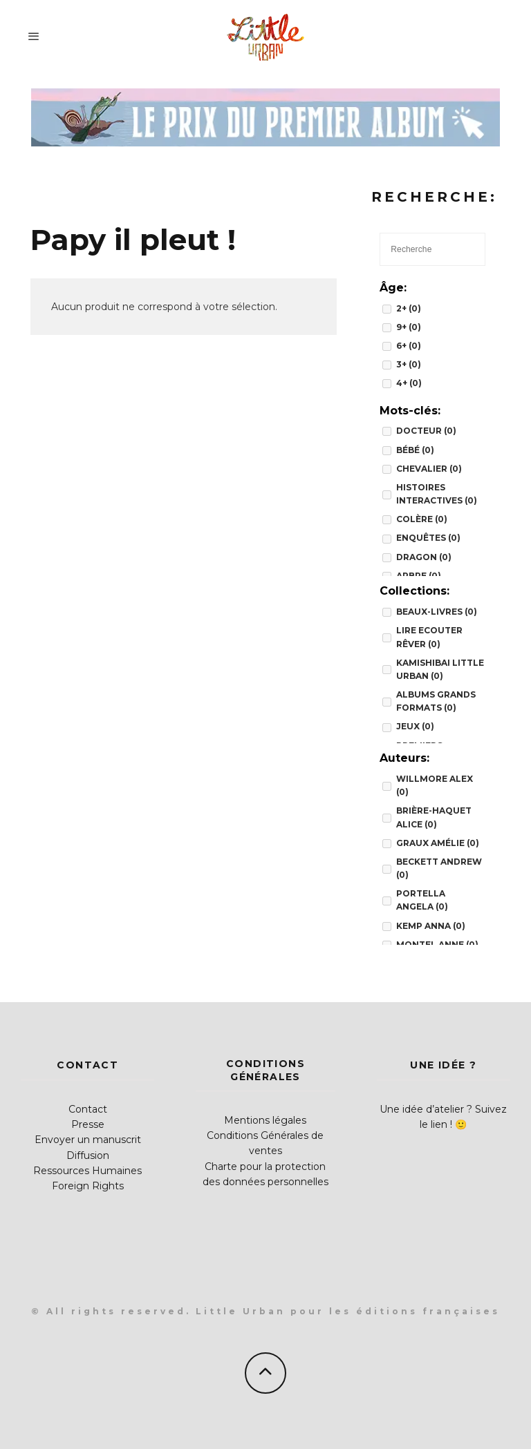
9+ (408, 327)
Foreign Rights (88, 1186)
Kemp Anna (430, 926)
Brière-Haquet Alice (434, 817)
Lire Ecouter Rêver (429, 637)
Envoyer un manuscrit (88, 1139)
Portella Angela (422, 900)
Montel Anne (437, 944)
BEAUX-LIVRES (436, 611)
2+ (408, 308)
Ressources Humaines (87, 1170)
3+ (408, 364)
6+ (408, 345)
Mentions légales (265, 1120)
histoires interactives (436, 494)
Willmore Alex (434, 785)
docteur (426, 430)
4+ (409, 383)
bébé (415, 450)
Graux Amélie (437, 843)
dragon (423, 557)
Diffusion (87, 1155)
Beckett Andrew (439, 868)
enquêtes (428, 537)
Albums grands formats (436, 701)
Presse (87, 1124)
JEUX (415, 726)
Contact (87, 1109)
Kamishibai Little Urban (440, 669)
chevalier (429, 468)
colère (421, 519)
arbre (418, 575)
